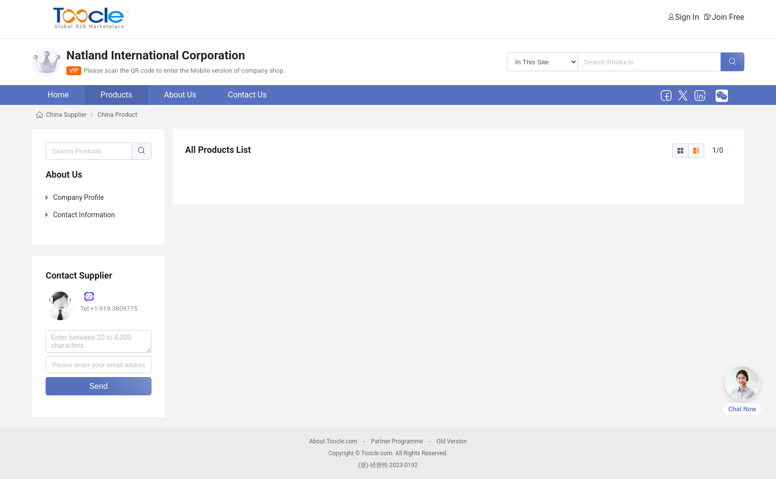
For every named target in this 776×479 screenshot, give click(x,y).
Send (98, 386)
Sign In (687, 17)
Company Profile (78, 197)
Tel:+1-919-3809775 (108, 308)
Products (116, 94)
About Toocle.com (333, 441)
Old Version (451, 441)
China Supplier (66, 114)
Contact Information (84, 215)
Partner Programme (397, 441)
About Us (180, 94)
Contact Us (247, 94)
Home (58, 94)
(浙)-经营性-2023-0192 (388, 465)
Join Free (728, 17)
